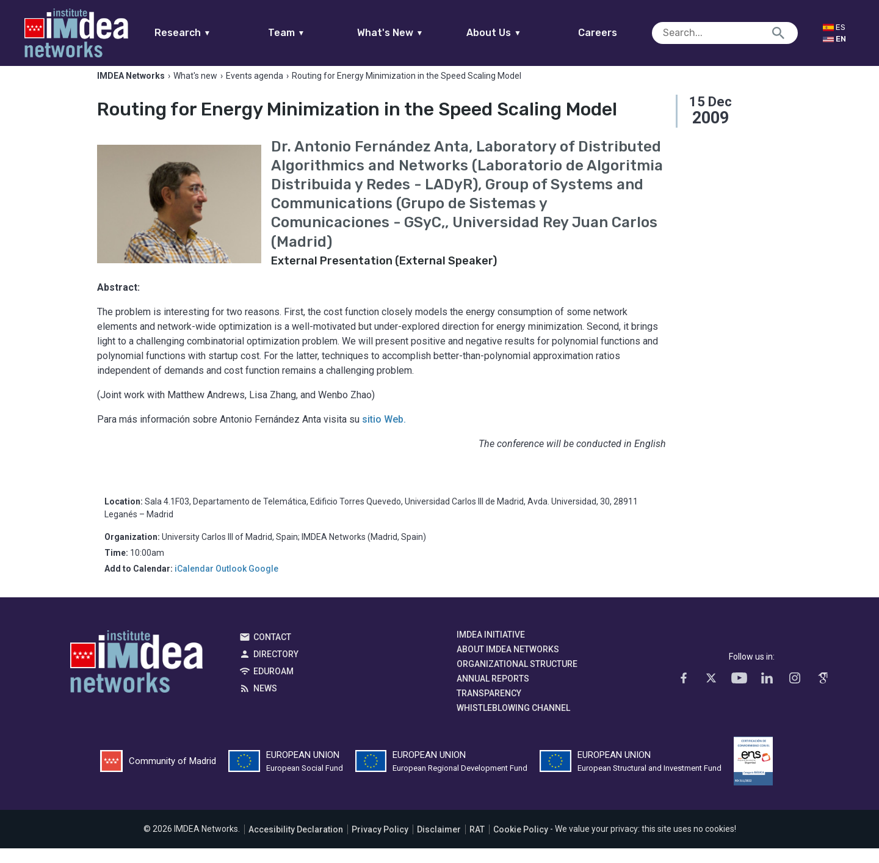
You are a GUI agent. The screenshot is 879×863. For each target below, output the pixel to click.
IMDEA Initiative (491, 649)
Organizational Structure (517, 678)
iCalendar (194, 583)
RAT (477, 844)
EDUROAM (273, 686)
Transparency (489, 708)
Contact (272, 652)
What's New (413, 32)
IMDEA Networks (136, 679)
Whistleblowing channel (513, 722)
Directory (275, 669)
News (265, 703)
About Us (517, 32)
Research (206, 32)
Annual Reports (493, 693)
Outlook (231, 583)
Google (263, 583)
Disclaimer (439, 844)
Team (309, 32)
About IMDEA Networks (508, 664)
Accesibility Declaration (295, 844)
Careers (621, 32)
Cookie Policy (520, 844)
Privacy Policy (380, 844)
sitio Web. (384, 434)
